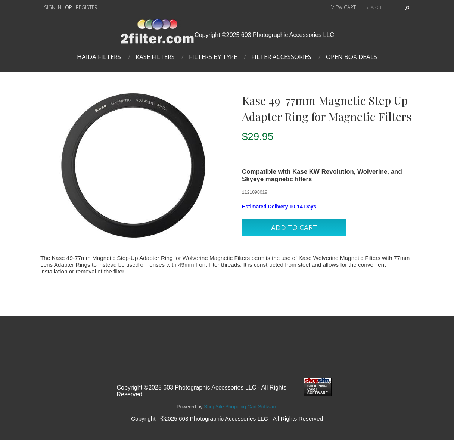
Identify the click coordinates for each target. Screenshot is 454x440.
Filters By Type (213, 56)
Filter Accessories (281, 56)
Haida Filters (99, 56)
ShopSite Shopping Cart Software (240, 406)
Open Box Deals (351, 56)
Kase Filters (155, 56)
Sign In (52, 7)
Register (86, 7)
